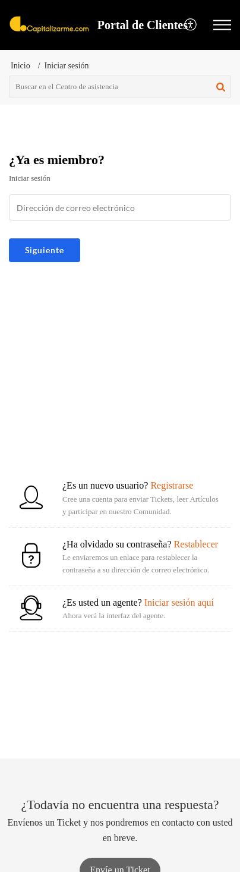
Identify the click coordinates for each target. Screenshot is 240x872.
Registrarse (171, 485)
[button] (222, 25)
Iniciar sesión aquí (179, 602)
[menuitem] (191, 25)
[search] (120, 86)
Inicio (20, 65)
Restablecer (195, 544)
